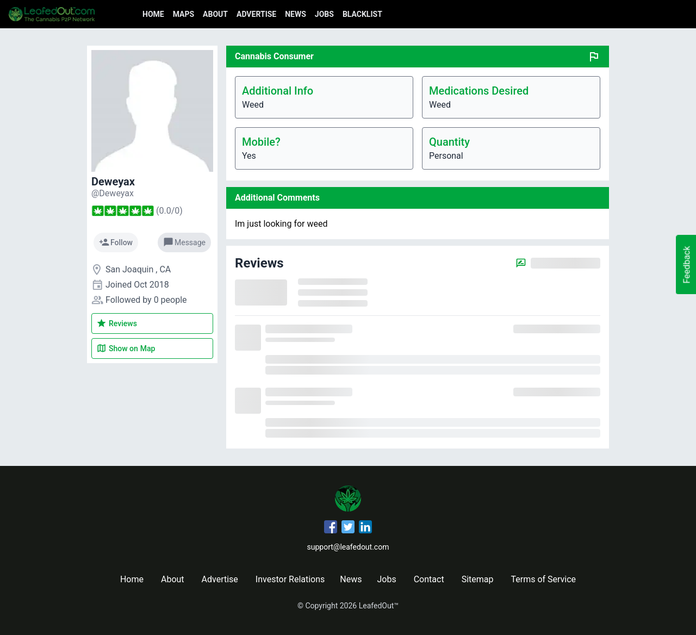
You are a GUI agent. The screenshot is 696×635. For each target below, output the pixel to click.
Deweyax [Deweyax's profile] (113, 181)
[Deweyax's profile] (112, 193)
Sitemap (478, 579)
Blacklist (362, 14)
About (215, 14)
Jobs (324, 14)
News (295, 14)
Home (153, 14)
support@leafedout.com (348, 547)
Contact (429, 579)
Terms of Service (543, 579)
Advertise (256, 14)
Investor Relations (290, 579)
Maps (183, 14)
